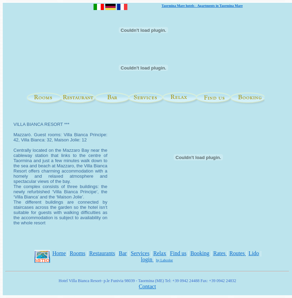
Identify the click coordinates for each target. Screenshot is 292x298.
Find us (178, 253)
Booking (199, 253)
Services (140, 253)
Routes (237, 253)
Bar (123, 253)
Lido (254, 253)
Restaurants (102, 253)
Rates (220, 253)
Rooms (77, 253)
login (147, 259)
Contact (147, 286)
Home (59, 253)
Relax (159, 253)
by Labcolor (164, 260)
